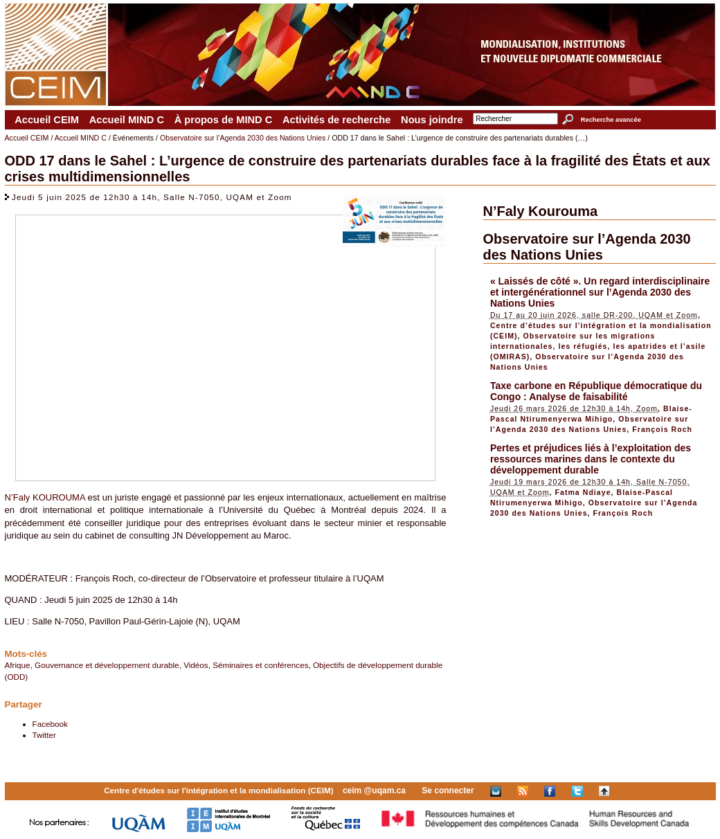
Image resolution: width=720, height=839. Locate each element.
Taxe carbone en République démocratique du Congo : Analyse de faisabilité (596, 391)
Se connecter (448, 790)
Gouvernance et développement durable (107, 664)
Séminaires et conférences (260, 664)
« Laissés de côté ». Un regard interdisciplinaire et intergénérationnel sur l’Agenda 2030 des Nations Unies (600, 292)
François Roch (662, 429)
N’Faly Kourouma (540, 211)
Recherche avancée (611, 119)
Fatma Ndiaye (583, 492)
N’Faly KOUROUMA (45, 497)
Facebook (50, 723)
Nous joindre (432, 119)
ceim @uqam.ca (374, 790)
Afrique (17, 664)
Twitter (44, 734)
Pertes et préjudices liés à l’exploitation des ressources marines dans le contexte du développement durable (590, 459)
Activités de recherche (336, 119)
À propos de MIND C (223, 119)
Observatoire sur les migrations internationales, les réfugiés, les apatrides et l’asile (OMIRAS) (598, 346)
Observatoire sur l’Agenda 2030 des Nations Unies (242, 138)
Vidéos (195, 664)
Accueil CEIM (47, 119)
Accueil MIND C (126, 119)
